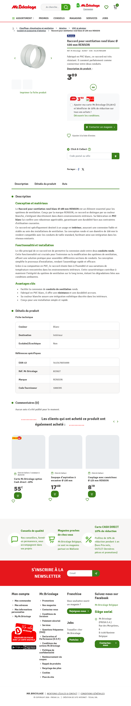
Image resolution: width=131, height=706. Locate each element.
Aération (63, 28)
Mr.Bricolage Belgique (106, 605)
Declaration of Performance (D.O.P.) (50, 638)
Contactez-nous (50, 609)
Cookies (46, 672)
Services (46, 625)
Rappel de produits (51, 663)
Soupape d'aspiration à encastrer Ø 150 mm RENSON (63, 480)
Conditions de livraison (47, 615)
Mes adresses (21, 605)
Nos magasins (49, 605)
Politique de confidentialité (46, 651)
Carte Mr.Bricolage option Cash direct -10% (28, 480)
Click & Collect (79, 149)
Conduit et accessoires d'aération (31, 31)
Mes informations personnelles (22, 611)
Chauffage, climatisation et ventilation (36, 28)
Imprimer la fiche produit (33, 92)
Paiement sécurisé (51, 620)
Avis (64, 184)
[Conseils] (14, 539)
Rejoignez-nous (77, 611)
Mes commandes (23, 600)
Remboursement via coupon (50, 658)
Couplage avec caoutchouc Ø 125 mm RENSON (102, 479)
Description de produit (80, 68)
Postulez (73, 639)
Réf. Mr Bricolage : (74, 51)
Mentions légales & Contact (62, 693)
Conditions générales (93, 693)
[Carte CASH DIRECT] (88, 539)
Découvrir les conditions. (87, 115)
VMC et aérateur (79, 28)
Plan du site (48, 677)
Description (21, 184)
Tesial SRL (93, 697)
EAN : (91, 51)
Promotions (48, 600)
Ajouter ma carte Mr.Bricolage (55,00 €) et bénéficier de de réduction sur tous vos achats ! (94, 108)
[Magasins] (51, 539)
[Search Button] (65, 7)
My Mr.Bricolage (23, 616)
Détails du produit (45, 184)
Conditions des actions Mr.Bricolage (49, 644)
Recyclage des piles (51, 668)
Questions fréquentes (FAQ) (51, 631)
